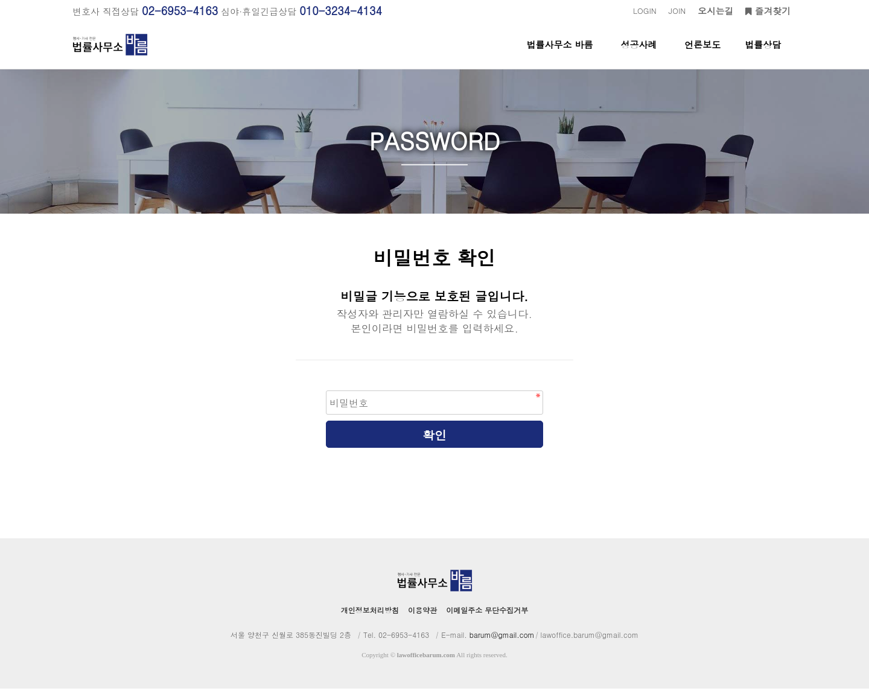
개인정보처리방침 (370, 612)
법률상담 (763, 53)
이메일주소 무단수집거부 (487, 612)
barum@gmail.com (502, 637)
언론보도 (702, 53)
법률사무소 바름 (560, 53)
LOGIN (645, 10)
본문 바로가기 (0, 0)
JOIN (677, 10)
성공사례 (638, 53)
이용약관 (422, 612)
